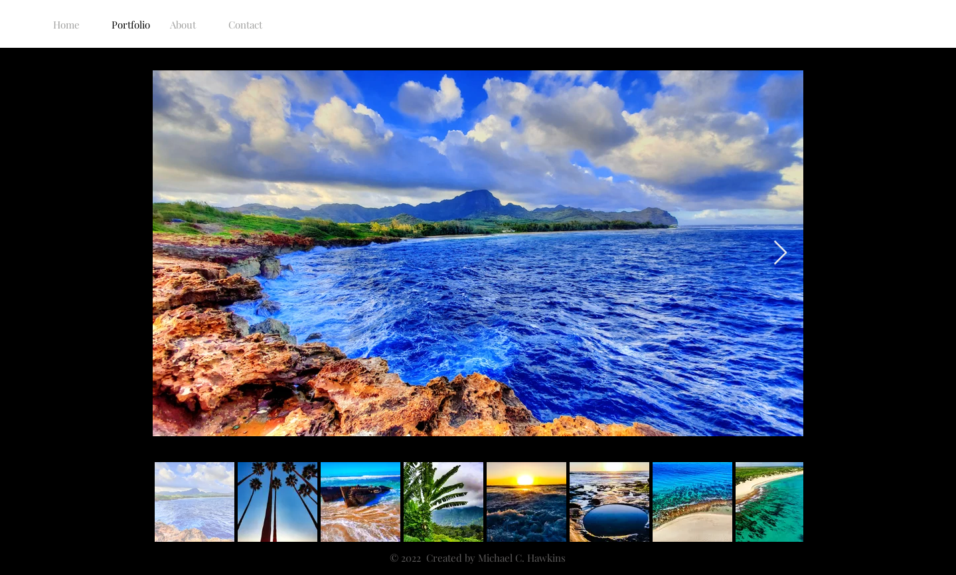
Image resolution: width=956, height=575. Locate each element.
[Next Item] (780, 253)
